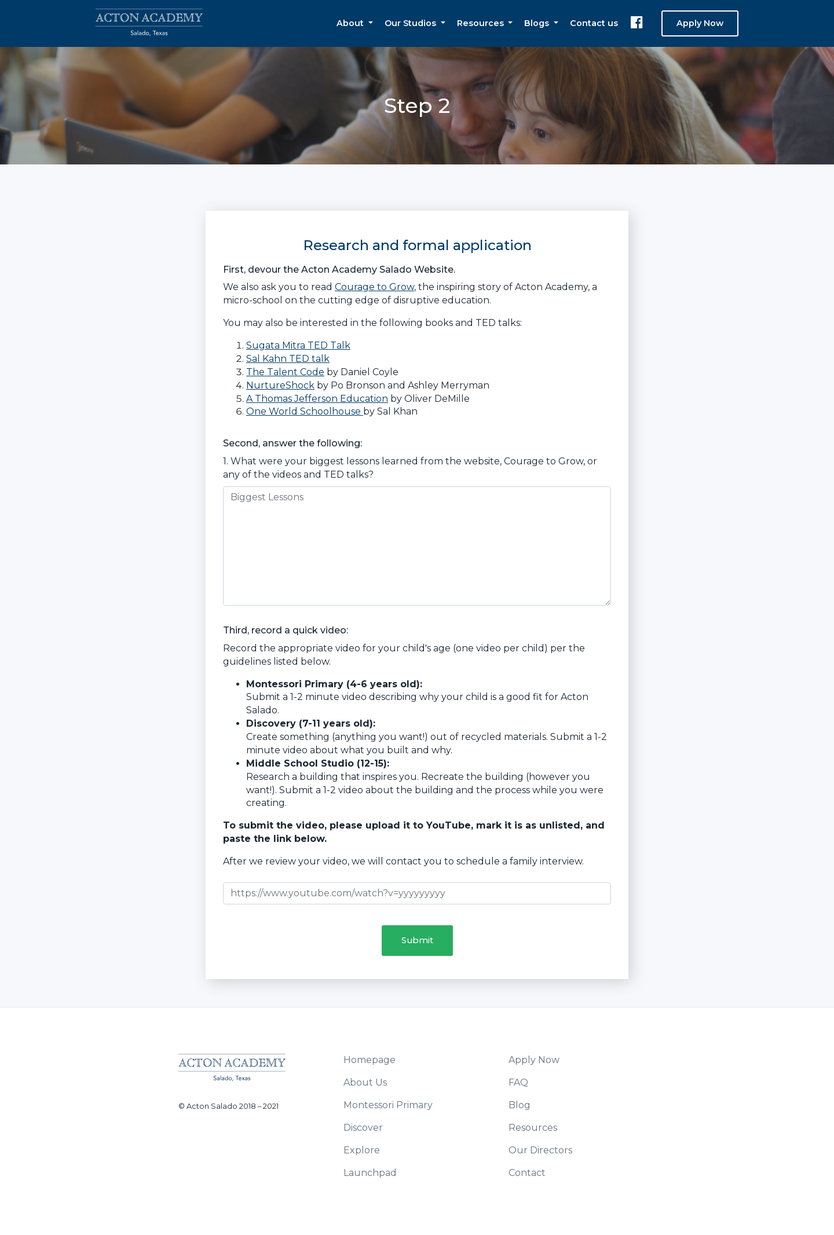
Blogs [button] (537, 23)
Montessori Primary (388, 1105)
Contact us (594, 23)
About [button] (351, 23)
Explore (361, 1150)
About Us (365, 1082)
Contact (527, 1172)
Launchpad (370, 1172)
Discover (363, 1127)
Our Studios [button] (411, 23)
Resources (533, 1127)
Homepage (369, 1059)
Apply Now (699, 23)
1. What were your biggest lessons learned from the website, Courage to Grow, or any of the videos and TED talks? (410, 468)
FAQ (518, 1082)
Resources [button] (481, 23)
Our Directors (540, 1150)
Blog (520, 1105)
